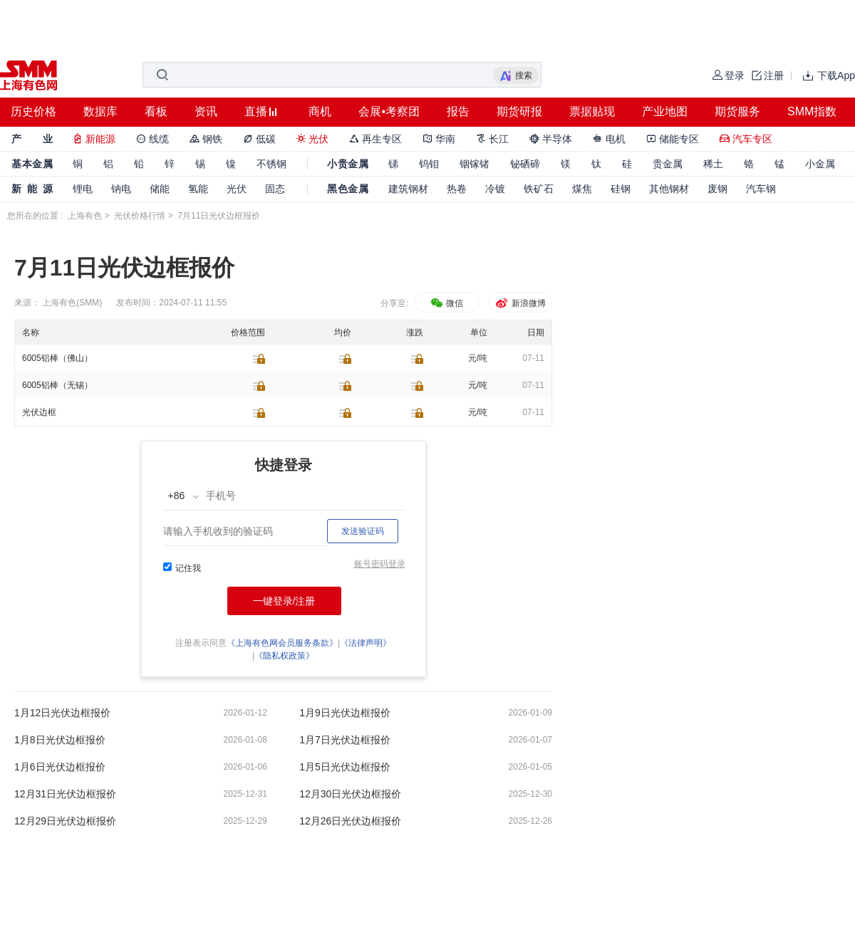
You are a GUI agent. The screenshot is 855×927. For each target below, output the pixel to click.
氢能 (198, 188)
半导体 (550, 139)
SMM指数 (811, 111)
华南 (439, 139)
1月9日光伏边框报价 (344, 712)
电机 (609, 139)
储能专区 (672, 139)
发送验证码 (362, 531)
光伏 (312, 139)
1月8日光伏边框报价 (59, 739)
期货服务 (737, 111)
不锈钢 (271, 163)
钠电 (121, 188)
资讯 (206, 111)
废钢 (717, 188)
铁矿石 (539, 188)
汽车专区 (746, 139)
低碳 (259, 139)
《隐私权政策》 (284, 656)
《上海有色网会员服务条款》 (282, 643)
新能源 (94, 139)
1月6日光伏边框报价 (59, 766)
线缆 (152, 139)
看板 (156, 111)
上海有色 (85, 216)
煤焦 (582, 188)
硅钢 (621, 188)
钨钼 (429, 163)
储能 (160, 188)
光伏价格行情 (139, 216)
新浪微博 (519, 303)
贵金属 (668, 163)
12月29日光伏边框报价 (65, 821)
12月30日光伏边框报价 (350, 794)
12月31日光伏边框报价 (65, 794)
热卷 (457, 188)
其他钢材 (669, 188)
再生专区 (375, 139)
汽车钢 (761, 188)
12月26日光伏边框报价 (350, 821)
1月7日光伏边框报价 (344, 739)
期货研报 (519, 111)
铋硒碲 (525, 163)
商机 (320, 111)
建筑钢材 (408, 188)
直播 (255, 111)
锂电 (83, 188)
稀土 (713, 163)
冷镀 (495, 188)
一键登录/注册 (284, 601)
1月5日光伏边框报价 (344, 766)
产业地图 (665, 111)
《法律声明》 (365, 643)
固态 (275, 188)
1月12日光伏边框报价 (62, 712)
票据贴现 (592, 111)
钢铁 (206, 139)
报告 (458, 111)
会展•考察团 (389, 111)
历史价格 (33, 111)
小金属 (820, 163)
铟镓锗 (474, 163)
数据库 (100, 111)
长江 (492, 139)
